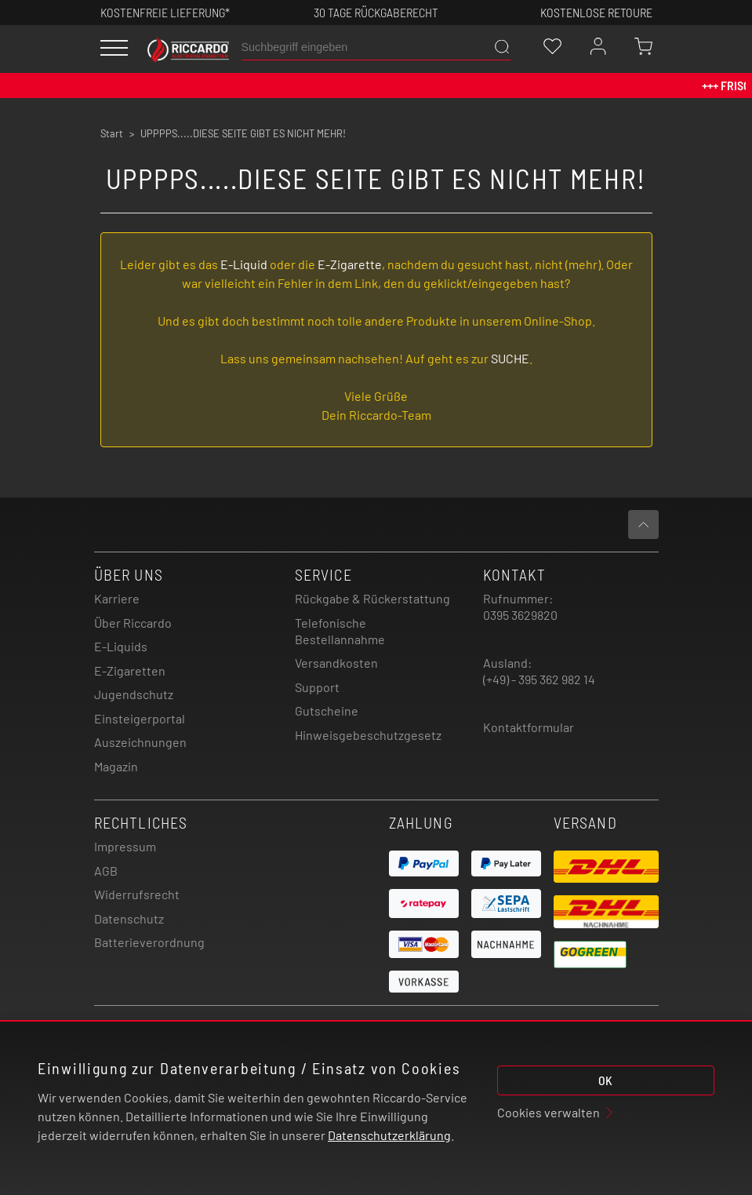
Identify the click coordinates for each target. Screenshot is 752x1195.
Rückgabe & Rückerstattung (372, 598)
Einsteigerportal (139, 718)
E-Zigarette (350, 264)
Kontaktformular (528, 727)
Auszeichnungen (140, 741)
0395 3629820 (520, 614)
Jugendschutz (133, 694)
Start (111, 133)
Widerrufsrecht (137, 894)
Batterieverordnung (149, 942)
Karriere (117, 598)
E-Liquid (243, 264)
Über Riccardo (133, 622)
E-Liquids (120, 646)
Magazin (116, 766)
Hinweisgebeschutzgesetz (368, 734)
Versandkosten (336, 662)
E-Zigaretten (129, 670)
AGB (106, 870)
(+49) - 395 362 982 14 (539, 679)
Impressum (125, 846)
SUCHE (510, 358)
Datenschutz (129, 918)
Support (317, 686)
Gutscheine (326, 710)
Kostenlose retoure (596, 12)
